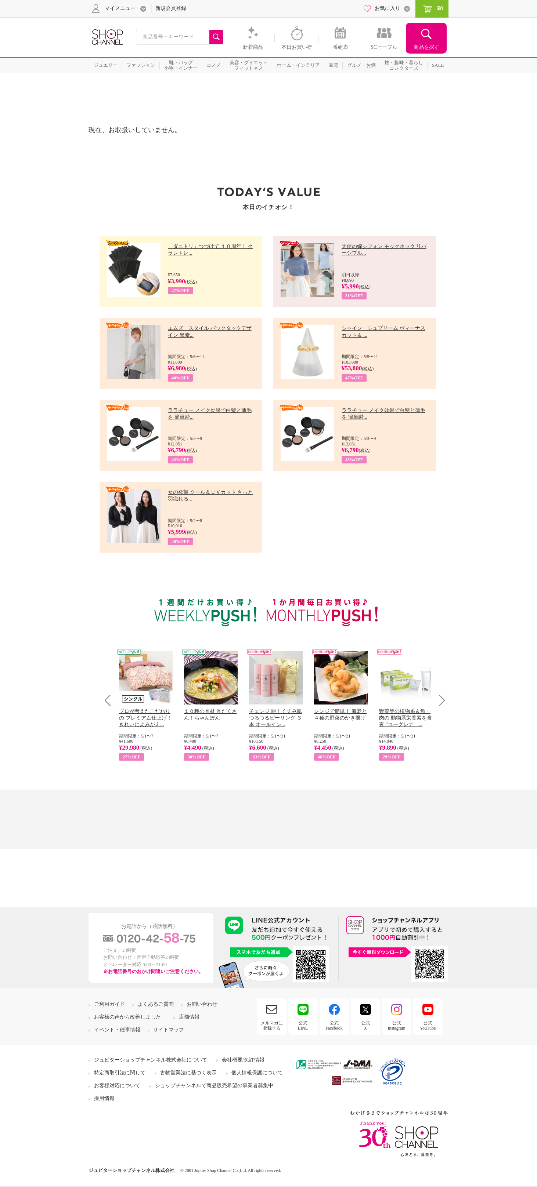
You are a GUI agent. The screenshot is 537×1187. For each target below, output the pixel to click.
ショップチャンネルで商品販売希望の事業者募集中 (214, 1085)
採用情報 (104, 1098)
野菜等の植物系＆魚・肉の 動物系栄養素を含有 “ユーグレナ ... (405, 718)
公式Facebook (334, 1025)
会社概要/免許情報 (243, 1060)
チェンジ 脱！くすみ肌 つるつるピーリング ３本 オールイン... (275, 718)
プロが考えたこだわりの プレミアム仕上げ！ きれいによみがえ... (145, 718)
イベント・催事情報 (117, 1030)
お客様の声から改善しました (127, 1017)
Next (439, 700)
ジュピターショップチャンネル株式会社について (150, 1060)
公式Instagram (397, 1025)
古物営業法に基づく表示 (188, 1072)
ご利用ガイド (109, 1004)
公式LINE (303, 1025)
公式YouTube (428, 1025)
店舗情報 (189, 1017)
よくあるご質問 (156, 1004)
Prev (110, 700)
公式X (365, 1025)
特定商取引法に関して (119, 1072)
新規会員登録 (170, 8)
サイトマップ (168, 1030)
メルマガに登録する (272, 1025)
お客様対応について (117, 1085)
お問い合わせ (202, 1004)
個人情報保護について (257, 1072)
